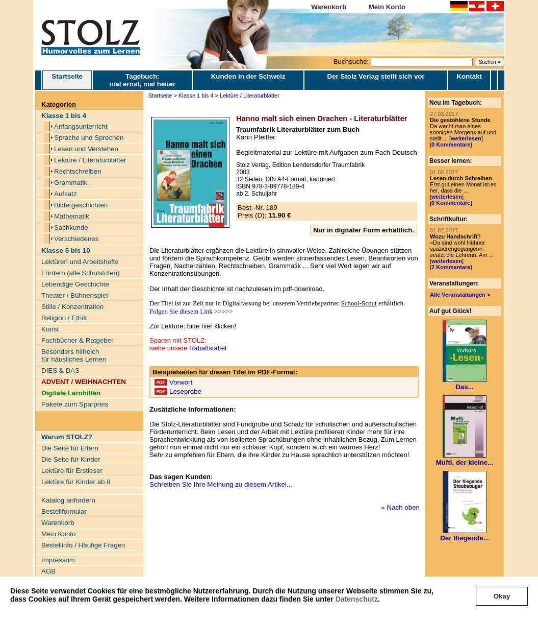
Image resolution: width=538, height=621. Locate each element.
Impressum (58, 560)
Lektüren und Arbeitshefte (80, 262)
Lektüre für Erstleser (72, 470)
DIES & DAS (60, 370)
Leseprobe (185, 391)
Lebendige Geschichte (75, 284)
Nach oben (403, 507)
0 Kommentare (450, 144)
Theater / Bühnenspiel (74, 295)
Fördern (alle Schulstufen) (80, 273)
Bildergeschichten (81, 205)
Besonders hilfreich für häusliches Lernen (73, 355)
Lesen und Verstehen (86, 149)
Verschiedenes (76, 239)
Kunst (50, 329)
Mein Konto (387, 7)
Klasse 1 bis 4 (195, 95)
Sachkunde (71, 227)
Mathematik (71, 216)
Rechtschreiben (77, 171)
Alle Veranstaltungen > (460, 295)
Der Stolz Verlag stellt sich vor (376, 76)
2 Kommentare (450, 267)
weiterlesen (466, 138)
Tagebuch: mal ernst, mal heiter (142, 80)
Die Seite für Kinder (70, 459)
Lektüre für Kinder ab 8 (76, 482)
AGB (48, 571)
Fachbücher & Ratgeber (77, 340)
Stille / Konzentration (72, 306)
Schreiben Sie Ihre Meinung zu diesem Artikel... (220, 484)
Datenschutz (357, 599)
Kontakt (469, 76)
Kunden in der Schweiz (248, 76)
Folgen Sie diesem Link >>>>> (191, 311)
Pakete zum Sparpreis (74, 404)
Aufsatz (65, 194)
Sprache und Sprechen (88, 137)
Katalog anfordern (68, 500)
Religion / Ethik (64, 318)
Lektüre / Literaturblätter (90, 160)
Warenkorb (328, 7)
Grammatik (70, 182)
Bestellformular (64, 511)
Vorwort (180, 382)
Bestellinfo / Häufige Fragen (83, 545)
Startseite (67, 80)
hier (207, 326)
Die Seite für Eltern (69, 448)
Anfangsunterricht (80, 126)
